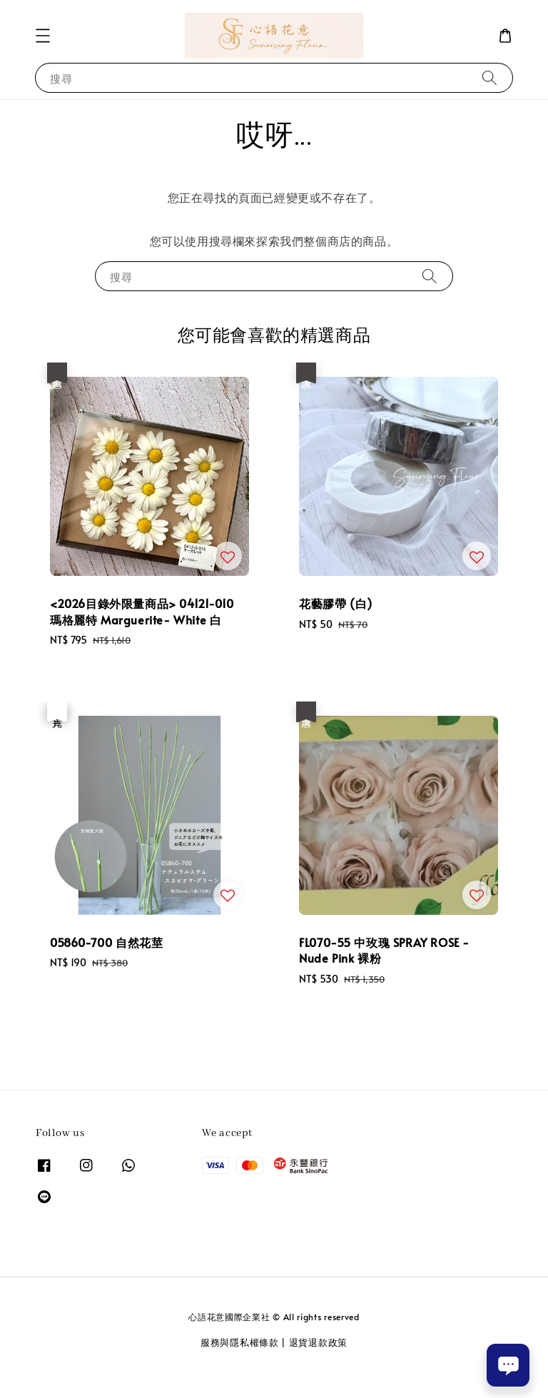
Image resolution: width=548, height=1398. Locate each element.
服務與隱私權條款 (240, 1342)
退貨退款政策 (318, 1342)
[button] (43, 35)
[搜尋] (489, 77)
